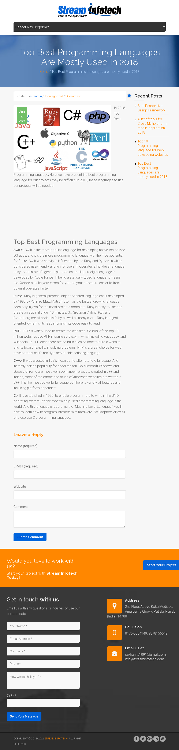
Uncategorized (53, 96)
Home (44, 72)
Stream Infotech (56, 738)
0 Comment (73, 96)
